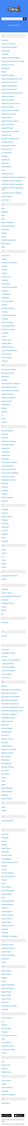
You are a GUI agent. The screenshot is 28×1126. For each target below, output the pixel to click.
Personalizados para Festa (9, 862)
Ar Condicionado (6, 152)
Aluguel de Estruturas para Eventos (12, 93)
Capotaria (4, 266)
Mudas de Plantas (6, 798)
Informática (4, 600)
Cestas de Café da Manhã (9, 287)
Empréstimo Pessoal (7, 445)
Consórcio (4, 312)
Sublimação (5, 1009)
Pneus (3, 897)
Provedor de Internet (7, 925)
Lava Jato (4, 656)
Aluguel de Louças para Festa (10, 103)
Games (3, 549)
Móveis (3, 784)
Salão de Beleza (6, 971)
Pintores (3, 869)
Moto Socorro (5, 774)
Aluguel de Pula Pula (7, 124)
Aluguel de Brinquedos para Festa (11, 79)
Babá (3, 208)
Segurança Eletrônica (7, 985)
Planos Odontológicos (8, 890)
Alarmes (3, 72)
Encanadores (5, 452)
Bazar (3, 215)
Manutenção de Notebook (9, 714)
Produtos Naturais (6, 911)
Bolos (3, 219)
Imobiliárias (4, 589)
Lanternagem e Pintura (8, 653)
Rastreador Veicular (7, 944)
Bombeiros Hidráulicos (8, 226)
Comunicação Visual (7, 308)
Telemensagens (6, 1028)
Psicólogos (4, 929)
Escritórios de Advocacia (8, 469)
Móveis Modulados (7, 788)
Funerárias (4, 541)
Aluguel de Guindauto (7, 100)
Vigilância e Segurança (8, 1094)
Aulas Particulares (6, 196)
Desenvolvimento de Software (10, 390)
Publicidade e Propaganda (9, 936)
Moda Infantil (5, 760)
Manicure (4, 686)
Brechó (3, 236)
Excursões (4, 501)
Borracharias (5, 229)
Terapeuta (4, 1032)
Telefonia (4, 1025)
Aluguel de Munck (6, 117)
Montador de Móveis (7, 767)
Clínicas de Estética (7, 301)
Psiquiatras (4, 932)
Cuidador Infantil (6, 343)
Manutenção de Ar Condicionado (11, 689)
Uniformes (4, 1068)
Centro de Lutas (6, 277)
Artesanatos (5, 163)
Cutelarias (4, 361)
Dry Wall (3, 422)
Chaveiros (4, 291)
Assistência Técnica (7, 174)
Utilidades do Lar (6, 1072)
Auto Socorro (5, 200)
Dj (2, 415)
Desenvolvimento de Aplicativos (10, 383)
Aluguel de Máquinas (7, 107)
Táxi (2, 1021)
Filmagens (4, 520)
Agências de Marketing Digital (10, 58)
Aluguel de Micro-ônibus (8, 114)
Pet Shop (4, 866)
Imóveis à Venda (6, 593)
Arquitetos (4, 156)
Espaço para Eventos (7, 476)
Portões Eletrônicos (7, 904)
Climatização (5, 298)
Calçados (4, 259)
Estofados (4, 494)
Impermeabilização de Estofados (11, 596)
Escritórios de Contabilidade (9, 473)
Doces (3, 419)
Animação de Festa (7, 142)
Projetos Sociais (6, 922)
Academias (4, 40)
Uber (2, 1061)
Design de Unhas (6, 401)
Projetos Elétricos (6, 918)
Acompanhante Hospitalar (9, 47)
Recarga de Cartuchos (8, 948)
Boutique (4, 233)
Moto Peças (5, 770)
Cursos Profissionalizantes (9, 350)
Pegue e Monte (6, 848)
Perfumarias (5, 852)
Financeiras (4, 523)
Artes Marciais (5, 159)
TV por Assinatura (6, 1018)
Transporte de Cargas (7, 1049)
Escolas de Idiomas (7, 466)
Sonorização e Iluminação (9, 1006)
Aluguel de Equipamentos (9, 89)
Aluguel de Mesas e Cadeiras (10, 110)
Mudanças (4, 795)
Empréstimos (5, 448)
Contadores (4, 319)
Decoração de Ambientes (9, 369)
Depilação (4, 380)
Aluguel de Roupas (7, 128)
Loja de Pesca (5, 677)
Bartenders (4, 212)
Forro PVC (4, 530)
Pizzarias (4, 880)
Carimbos (4, 269)
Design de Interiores (7, 394)
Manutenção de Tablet (8, 718)
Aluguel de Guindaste (7, 96)
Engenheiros (5, 459)
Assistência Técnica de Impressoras (12, 184)
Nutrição (3, 810)
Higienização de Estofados (9, 576)
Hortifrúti (4, 579)
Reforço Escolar (6, 952)
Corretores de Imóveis (8, 326)
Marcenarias (5, 725)
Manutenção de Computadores (10, 696)
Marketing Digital (6, 732)
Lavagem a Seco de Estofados (10, 660)
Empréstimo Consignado (8, 441)
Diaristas (4, 408)
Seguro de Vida (6, 999)
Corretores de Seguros (8, 329)
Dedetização (5, 376)
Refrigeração (5, 959)
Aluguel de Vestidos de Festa (10, 138)
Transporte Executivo (7, 1046)
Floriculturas (5, 527)
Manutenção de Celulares (9, 693)
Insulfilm (3, 607)
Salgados (4, 978)
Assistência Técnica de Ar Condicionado (13, 177)
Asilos (3, 170)
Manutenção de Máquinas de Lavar (12, 711)
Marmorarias (5, 735)
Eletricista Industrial (7, 431)
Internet (3, 610)
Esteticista (4, 487)
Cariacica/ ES (14, 25)
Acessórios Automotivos (8, 44)
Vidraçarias (4, 1091)
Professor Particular (7, 915)
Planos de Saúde (6, 894)
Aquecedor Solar (6, 149)
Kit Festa (4, 636)
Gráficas (3, 564)
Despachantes (5, 404)
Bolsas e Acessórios (7, 222)
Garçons (4, 553)
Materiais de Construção (8, 749)
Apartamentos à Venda (8, 145)
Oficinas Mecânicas (7, 820)
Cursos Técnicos (6, 354)
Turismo (3, 1053)
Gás (2, 556)
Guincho (3, 567)
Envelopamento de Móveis (9, 462)
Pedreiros (4, 845)
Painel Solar (5, 834)
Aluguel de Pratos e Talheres (10, 121)
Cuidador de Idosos (7, 347)
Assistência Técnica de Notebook (11, 193)
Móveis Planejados (7, 791)
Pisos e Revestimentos (8, 876)
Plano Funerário (6, 887)
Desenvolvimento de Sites (9, 387)
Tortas (3, 1039)
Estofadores (5, 490)
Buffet (3, 247)
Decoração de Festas (7, 373)
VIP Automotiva (6, 1080)
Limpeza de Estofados (8, 667)
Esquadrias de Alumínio (8, 480)
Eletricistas (4, 434)
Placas (3, 883)
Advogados (4, 54)
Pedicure (4, 841)
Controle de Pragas (7, 322)
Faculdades (4, 509)
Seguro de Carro (6, 992)
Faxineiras (4, 513)
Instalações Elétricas (7, 603)
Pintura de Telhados (7, 873)
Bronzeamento (5, 243)
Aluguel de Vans (6, 135)
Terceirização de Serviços (9, 1035)
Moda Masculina (6, 763)
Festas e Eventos (6, 516)
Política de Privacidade (19, 1124)
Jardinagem (5, 622)
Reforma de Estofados (8, 955)
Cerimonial (4, 280)
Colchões (4, 305)
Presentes (4, 908)
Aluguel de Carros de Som (9, 82)
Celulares (4, 273)
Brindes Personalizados (8, 240)
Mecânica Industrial (7, 753)
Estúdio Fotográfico (7, 497)
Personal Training (6, 855)
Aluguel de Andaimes (7, 75)
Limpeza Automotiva (7, 663)
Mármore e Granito (7, 739)
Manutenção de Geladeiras (9, 700)
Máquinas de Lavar (7, 721)
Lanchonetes (5, 649)
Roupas (3, 962)
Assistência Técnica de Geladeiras (11, 181)
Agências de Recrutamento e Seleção (12, 61)
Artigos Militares (6, 166)
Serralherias (5, 1002)
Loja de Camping (6, 674)
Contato (3, 1124)
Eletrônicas (4, 438)
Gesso (3, 560)
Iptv (2, 614)
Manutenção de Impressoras (10, 704)
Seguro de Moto (6, 995)
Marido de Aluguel (6, 728)
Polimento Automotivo (7, 901)
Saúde (3, 981)
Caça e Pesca (5, 255)
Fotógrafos (4, 534)
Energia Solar (5, 455)
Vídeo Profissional (6, 1087)
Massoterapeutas (6, 746)
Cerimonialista (5, 284)
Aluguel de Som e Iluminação (10, 131)
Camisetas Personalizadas (9, 262)
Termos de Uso (9, 1124)
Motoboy (4, 777)
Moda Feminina (6, 756)
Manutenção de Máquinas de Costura (12, 707)
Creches (3, 336)
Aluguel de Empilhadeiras (9, 86)
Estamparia (4, 483)
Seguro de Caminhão (7, 988)
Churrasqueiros (6, 294)
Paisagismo (4, 838)
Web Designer (5, 1103)
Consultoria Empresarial (8, 315)
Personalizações (6, 859)
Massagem (4, 742)
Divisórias (4, 412)
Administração (5, 51)
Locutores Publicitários (8, 670)
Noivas (3, 807)
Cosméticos (5, 333)
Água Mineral (5, 68)
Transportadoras (6, 1042)
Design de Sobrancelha (8, 397)
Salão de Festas (6, 974)
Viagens (3, 1084)
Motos (3, 781)
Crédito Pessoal (6, 340)
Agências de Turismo (7, 65)
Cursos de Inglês (6, 357)
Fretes (3, 537)
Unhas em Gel (5, 1065)
